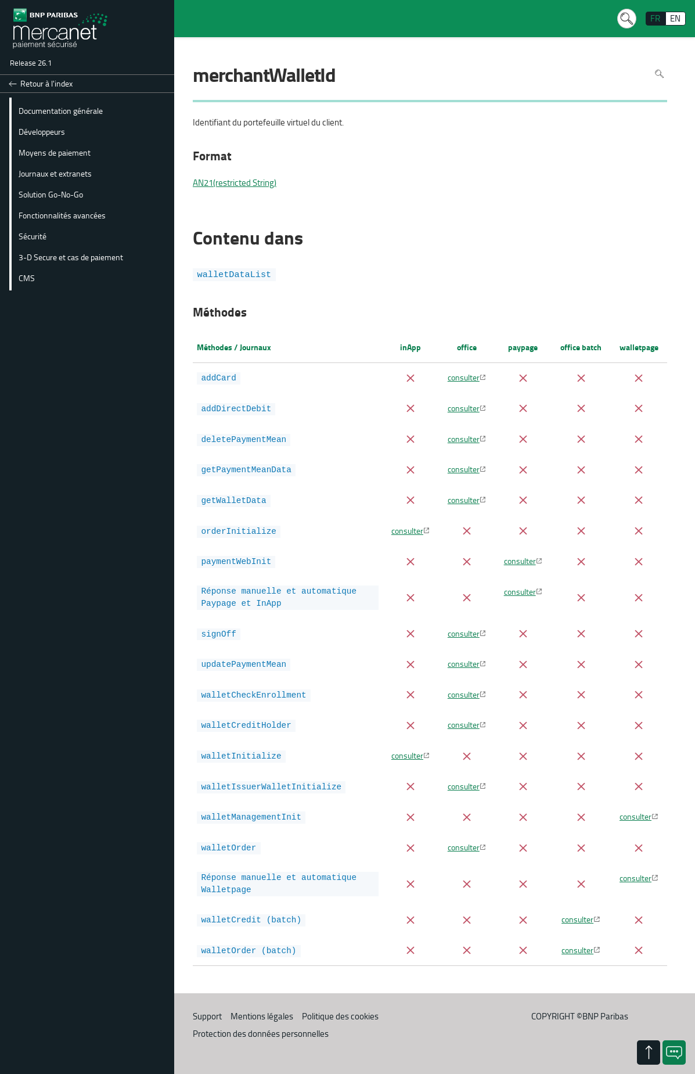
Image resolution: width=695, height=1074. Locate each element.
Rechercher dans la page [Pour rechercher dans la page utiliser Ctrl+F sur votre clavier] (659, 74)
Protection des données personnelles (261, 1024)
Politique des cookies (340, 1006)
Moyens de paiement (55, 152)
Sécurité (32, 236)
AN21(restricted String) (234, 183)
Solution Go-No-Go (51, 194)
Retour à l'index (46, 83)
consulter (464, 377)
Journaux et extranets (55, 173)
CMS (27, 277)
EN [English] (675, 18)
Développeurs (42, 131)
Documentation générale (61, 110)
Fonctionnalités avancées (62, 215)
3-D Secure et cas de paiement (71, 257)
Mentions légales (262, 1006)
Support (207, 1006)
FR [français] (655, 18)
